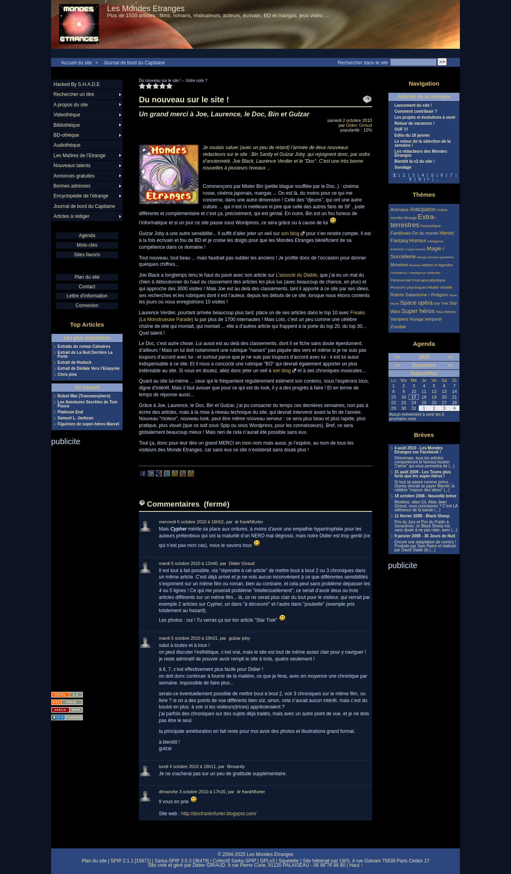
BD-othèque (66, 135)
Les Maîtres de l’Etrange (79, 155)
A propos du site (70, 105)
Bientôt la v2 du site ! (414, 162)
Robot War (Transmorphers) (83, 396)
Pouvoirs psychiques (408, 287)
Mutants (415, 265)
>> (451, 357)
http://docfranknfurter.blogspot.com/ (218, 813)
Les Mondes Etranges (146, 8)
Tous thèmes (446, 312)
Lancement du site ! (413, 106)
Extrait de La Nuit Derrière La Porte (85, 355)
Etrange (410, 218)
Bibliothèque (66, 125)
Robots (397, 294)
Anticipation (423, 209)
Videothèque (66, 115)
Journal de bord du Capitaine (134, 63)
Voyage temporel (425, 319)
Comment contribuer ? (415, 112)
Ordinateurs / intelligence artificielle (415, 273)
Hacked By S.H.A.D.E (76, 84)
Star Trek (441, 303)
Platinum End (70, 412)
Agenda (87, 235)
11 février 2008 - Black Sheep (422, 516)
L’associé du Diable (296, 275)
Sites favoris (87, 254)
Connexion (86, 305)
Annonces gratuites (74, 176)
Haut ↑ (356, 865)
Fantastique (430, 225)
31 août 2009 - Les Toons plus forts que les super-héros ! (422, 474)
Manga (422, 257)
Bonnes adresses (72, 186)
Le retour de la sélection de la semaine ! (422, 144)
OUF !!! (401, 130)
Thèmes (424, 194)
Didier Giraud (359, 125)
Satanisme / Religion (426, 294)
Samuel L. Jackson (75, 418)
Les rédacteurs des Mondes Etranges (420, 154)
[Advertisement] (83, 566)
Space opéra (416, 302)
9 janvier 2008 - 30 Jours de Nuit (424, 536)
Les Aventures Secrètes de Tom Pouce (87, 404)
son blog (290, 233)
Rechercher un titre (73, 94)
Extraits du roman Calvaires (83, 347)
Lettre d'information (87, 296)
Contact (87, 286)
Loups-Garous (415, 249)
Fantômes (400, 232)
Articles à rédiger (71, 216)
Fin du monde (425, 233)
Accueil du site (76, 63)
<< (397, 357)
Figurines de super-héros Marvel (88, 424)
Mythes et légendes (437, 265)
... (437, 179)
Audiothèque (66, 145)
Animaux (400, 209)
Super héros (417, 310)
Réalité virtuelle (440, 287)
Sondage (402, 168)
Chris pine (67, 375)
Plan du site (87, 277)
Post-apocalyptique (429, 280)
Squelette (289, 861)
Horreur (417, 240)
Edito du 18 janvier (412, 136)
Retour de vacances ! (414, 124)
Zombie (398, 326)
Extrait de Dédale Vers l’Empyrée (88, 369)
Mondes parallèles (441, 257)
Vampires (399, 319)
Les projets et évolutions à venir (425, 118)
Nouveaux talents (72, 165)
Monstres (399, 264)
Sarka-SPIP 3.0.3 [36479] (181, 861)
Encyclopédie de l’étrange (80, 196)
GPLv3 (267, 861)
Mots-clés (87, 245)
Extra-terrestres (413, 221)
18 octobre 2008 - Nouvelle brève (425, 496)
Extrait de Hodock (74, 363)
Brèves (424, 434)
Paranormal (400, 280)
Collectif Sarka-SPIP (234, 861)
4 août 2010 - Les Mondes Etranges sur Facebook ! (418, 450)
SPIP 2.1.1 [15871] (131, 861)
